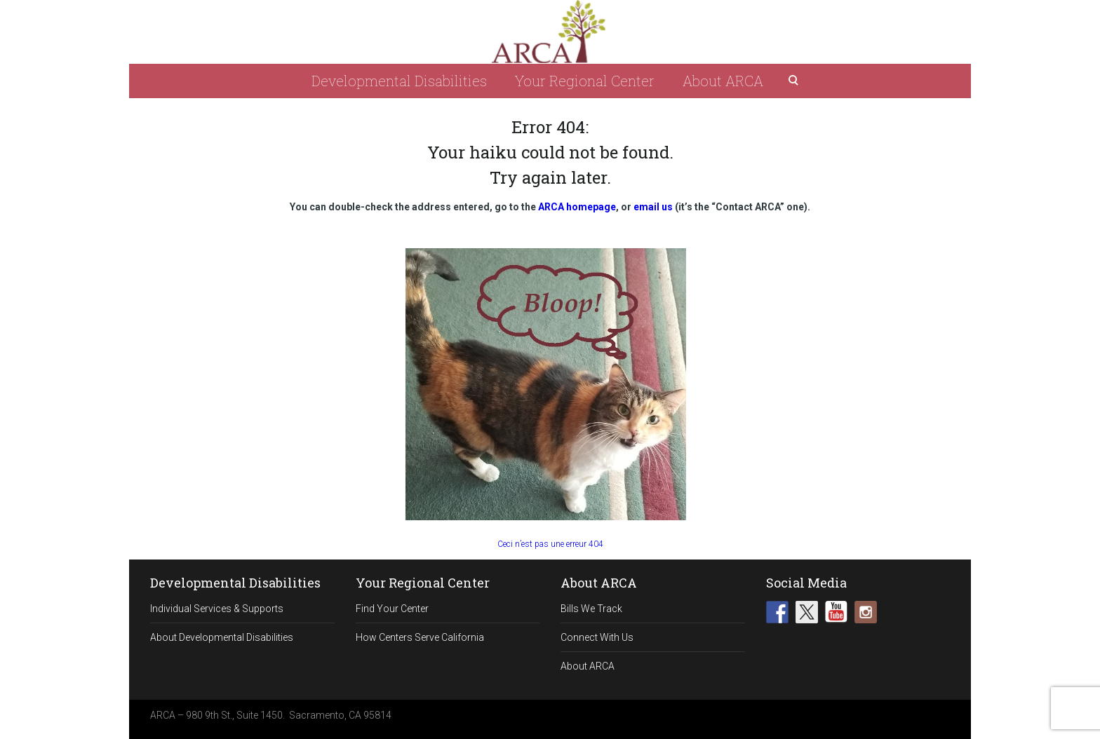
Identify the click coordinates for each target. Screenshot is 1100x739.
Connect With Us (597, 637)
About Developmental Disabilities (221, 637)
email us (653, 206)
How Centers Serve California (420, 637)
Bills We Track (591, 608)
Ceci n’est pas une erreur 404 (550, 544)
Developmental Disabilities (399, 81)
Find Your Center (392, 608)
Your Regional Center (585, 81)
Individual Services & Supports (216, 608)
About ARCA (723, 81)
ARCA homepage (577, 206)
